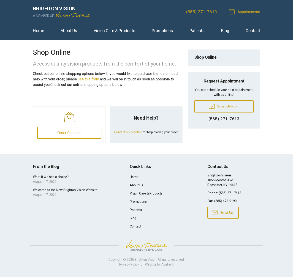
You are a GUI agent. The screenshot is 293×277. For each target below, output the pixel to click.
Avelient (167, 265)
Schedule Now (223, 106)
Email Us (222, 213)
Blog (225, 30)
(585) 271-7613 (201, 11)
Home (38, 30)
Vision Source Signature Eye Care (146, 246)
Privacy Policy (129, 265)
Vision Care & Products (114, 30)
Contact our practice (128, 132)
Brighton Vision (145, 260)
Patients (197, 30)
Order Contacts (69, 133)
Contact (253, 30)
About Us (69, 30)
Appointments (245, 11)
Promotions (162, 30)
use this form (88, 79)
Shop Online (205, 57)
